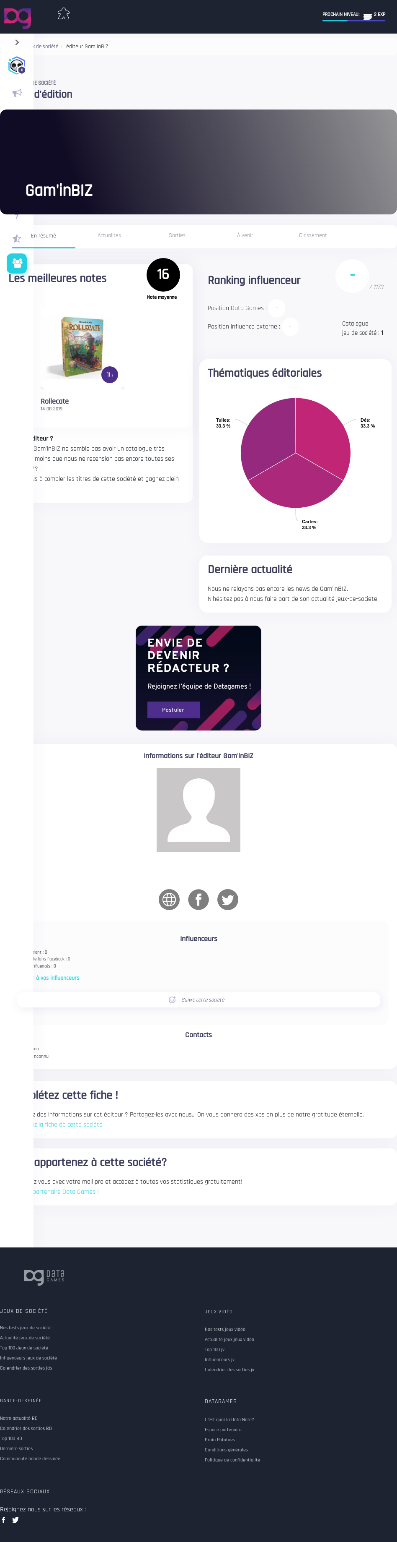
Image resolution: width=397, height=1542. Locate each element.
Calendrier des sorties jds (26, 1368)
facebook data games (5, 1522)
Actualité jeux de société (25, 1338)
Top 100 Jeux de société (24, 1348)
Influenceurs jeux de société (28, 1358)
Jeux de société (24, 1311)
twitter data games (16, 1522)
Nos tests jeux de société (25, 1328)
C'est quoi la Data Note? (229, 1419)
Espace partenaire (223, 1429)
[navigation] (17, 40)
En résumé (43, 236)
